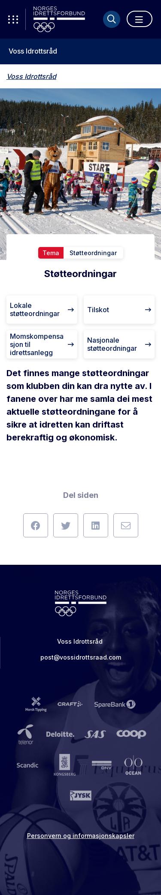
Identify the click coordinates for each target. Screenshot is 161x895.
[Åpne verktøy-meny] (13, 19)
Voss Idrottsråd (33, 51)
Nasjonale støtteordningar (119, 344)
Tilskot (119, 309)
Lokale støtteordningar (42, 309)
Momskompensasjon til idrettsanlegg (42, 344)
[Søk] (111, 19)
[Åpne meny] (139, 19)
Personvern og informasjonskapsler (80, 835)
